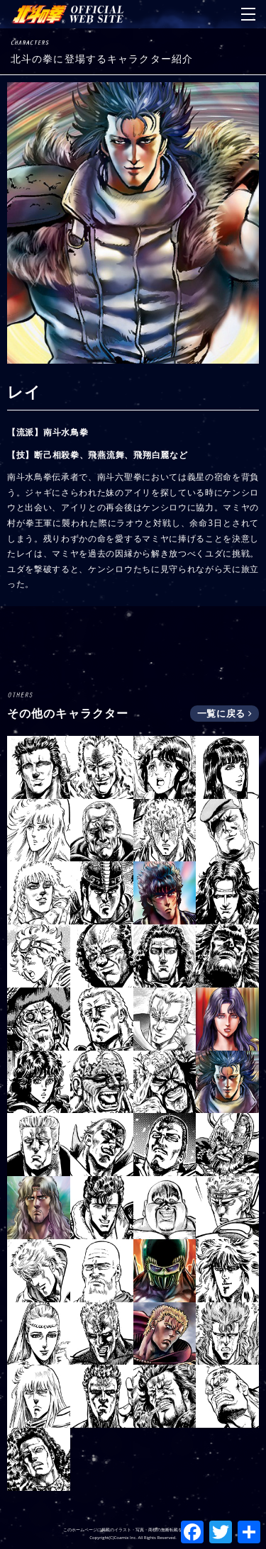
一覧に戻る (224, 713)
